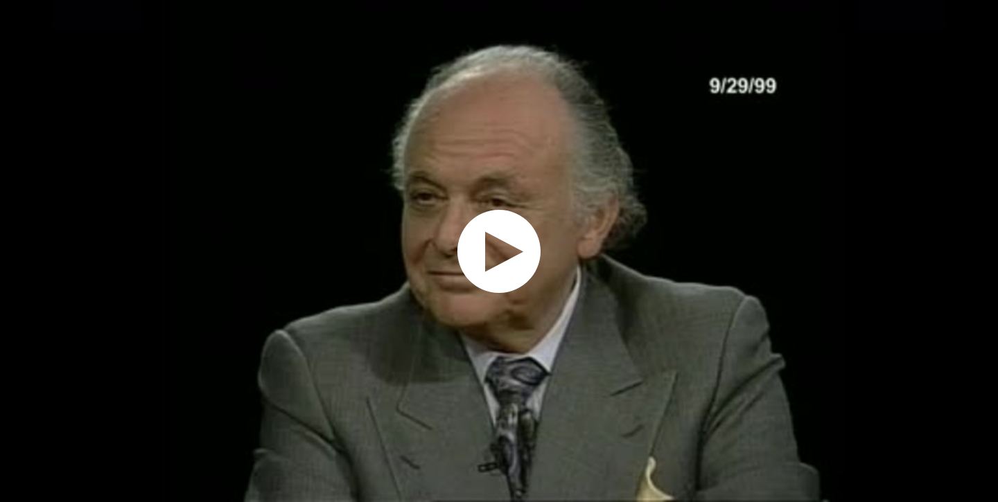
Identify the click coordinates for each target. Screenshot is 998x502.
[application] (499, 251)
